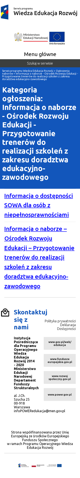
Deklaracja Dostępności (66, 327)
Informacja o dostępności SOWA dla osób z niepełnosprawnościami (38, 205)
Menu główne (40, 54)
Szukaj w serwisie (40, 63)
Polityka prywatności (60, 321)
